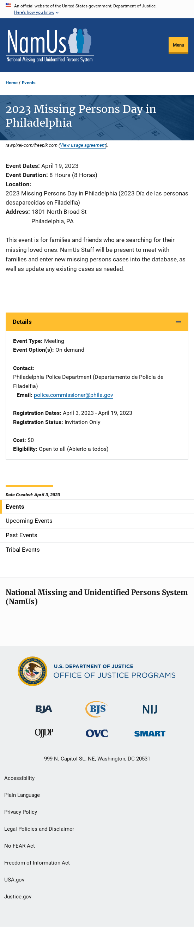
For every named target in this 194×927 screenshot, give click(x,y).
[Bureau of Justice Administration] (44, 706)
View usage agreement (83, 145)
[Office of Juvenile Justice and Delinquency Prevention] (44, 735)
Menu (178, 45)
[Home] (50, 45)
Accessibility (19, 778)
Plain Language (22, 795)
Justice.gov (17, 896)
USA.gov (14, 880)
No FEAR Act (19, 846)
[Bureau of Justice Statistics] (96, 714)
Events (29, 82)
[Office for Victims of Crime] (97, 733)
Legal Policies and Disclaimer (39, 829)
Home (12, 82)
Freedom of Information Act (37, 863)
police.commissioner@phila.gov (73, 395)
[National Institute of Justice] (150, 706)
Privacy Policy (20, 812)
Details (22, 321)
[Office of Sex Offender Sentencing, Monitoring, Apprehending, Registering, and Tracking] (149, 731)
